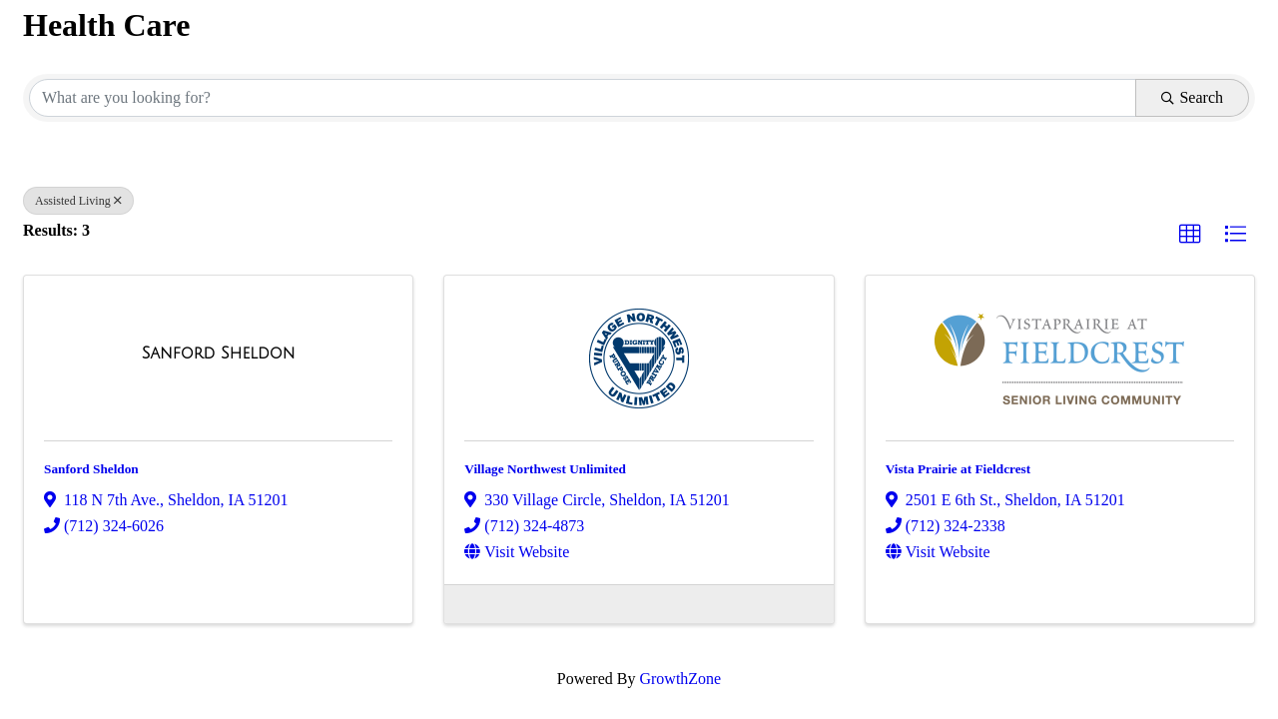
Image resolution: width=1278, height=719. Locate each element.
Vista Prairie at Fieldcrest (958, 468)
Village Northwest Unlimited (545, 468)
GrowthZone (680, 678)
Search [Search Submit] (1192, 97)
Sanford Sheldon (91, 468)
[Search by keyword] (582, 98)
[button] (1190, 235)
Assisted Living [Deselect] (78, 201)
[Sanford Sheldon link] (219, 353)
